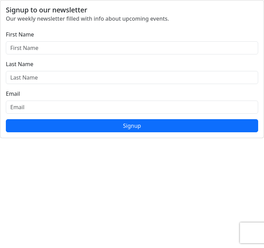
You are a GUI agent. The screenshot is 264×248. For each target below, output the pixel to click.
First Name (20, 34)
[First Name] (132, 47)
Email (13, 93)
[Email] (132, 107)
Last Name (19, 64)
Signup (132, 126)
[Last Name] (132, 77)
